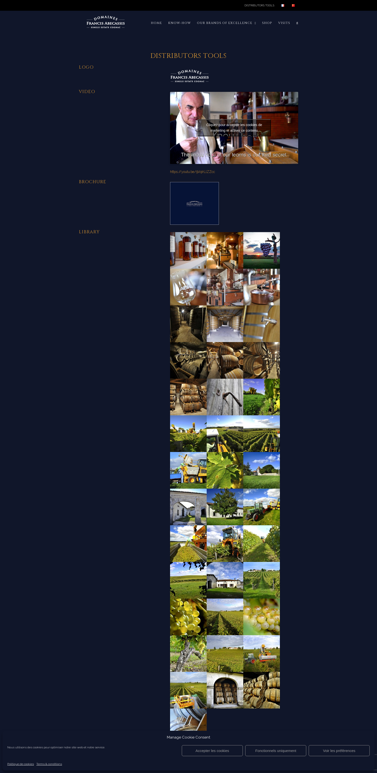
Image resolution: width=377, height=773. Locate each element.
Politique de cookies (20, 764)
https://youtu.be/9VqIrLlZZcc (192, 172)
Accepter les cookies (212, 751)
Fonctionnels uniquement (275, 751)
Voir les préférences (339, 751)
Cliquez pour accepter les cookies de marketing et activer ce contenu (234, 127)
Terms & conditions (49, 764)
